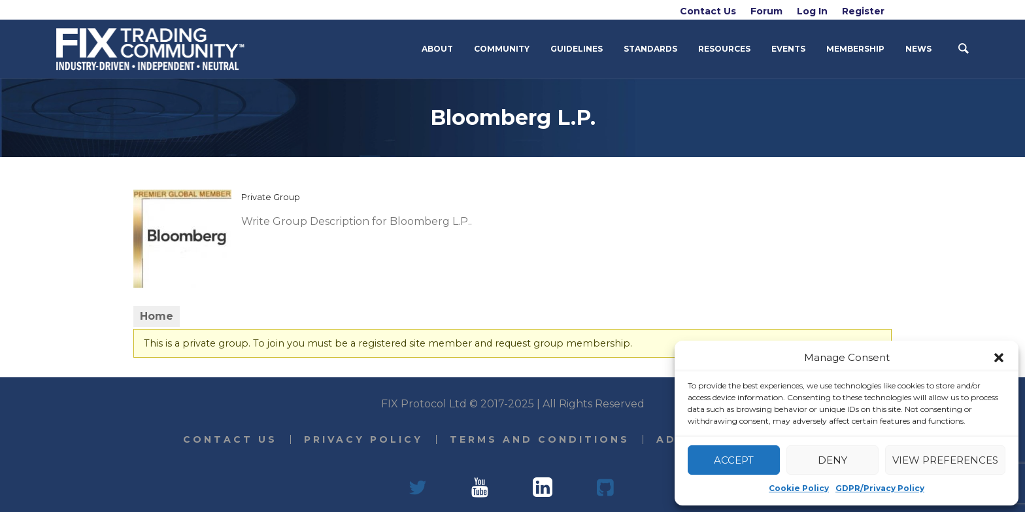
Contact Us (230, 439)
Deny (832, 460)
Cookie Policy (799, 488)
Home (156, 316)
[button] (998, 357)
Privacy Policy (363, 439)
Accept (734, 460)
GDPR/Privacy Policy (879, 488)
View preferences (945, 460)
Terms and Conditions (540, 439)
